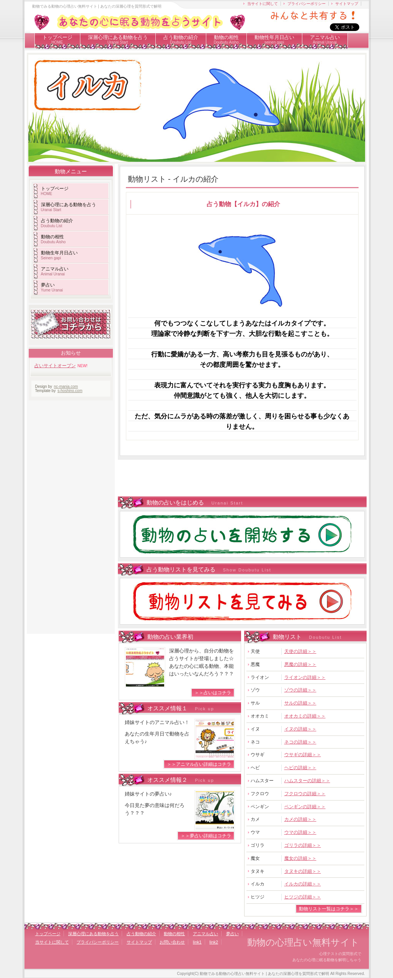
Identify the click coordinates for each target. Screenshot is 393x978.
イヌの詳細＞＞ (300, 729)
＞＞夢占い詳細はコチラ (206, 835)
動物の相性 (226, 39)
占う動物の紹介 (180, 39)
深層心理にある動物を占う (118, 39)
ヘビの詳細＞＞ (300, 767)
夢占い (52, 287)
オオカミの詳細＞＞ (305, 716)
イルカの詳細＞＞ (302, 884)
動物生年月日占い (59, 255)
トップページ (57, 39)
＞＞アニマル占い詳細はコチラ (199, 764)
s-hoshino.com (69, 391)
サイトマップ (346, 4)
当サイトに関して (262, 4)
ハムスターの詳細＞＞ (307, 780)
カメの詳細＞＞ (300, 819)
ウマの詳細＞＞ (300, 832)
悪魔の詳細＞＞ (300, 664)
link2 (213, 942)
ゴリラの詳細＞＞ (302, 845)
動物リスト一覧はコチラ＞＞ (329, 908)
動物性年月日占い (274, 39)
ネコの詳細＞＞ (300, 742)
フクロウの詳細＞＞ (305, 793)
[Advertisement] (240, 479)
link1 (197, 942)
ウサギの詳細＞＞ (302, 754)
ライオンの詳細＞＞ (305, 677)
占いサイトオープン (55, 365)
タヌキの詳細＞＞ (302, 871)
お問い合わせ (172, 942)
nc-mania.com (66, 386)
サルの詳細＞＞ (300, 703)
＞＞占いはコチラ (212, 692)
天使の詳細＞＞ (300, 651)
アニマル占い (325, 39)
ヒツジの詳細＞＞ (302, 897)
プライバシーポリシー (306, 4)
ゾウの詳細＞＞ (300, 690)
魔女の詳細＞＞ (300, 858)
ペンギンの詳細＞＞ (305, 806)
